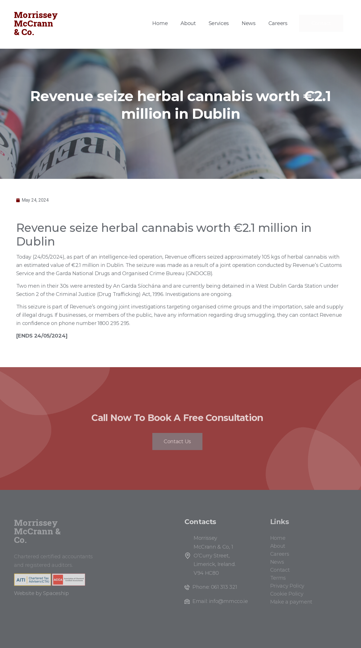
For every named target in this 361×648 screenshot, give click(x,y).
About (188, 23)
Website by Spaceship (41, 593)
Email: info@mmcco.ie (220, 601)
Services (219, 23)
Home (160, 23)
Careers (278, 23)
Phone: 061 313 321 (214, 587)
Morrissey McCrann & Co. (36, 23)
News (249, 23)
